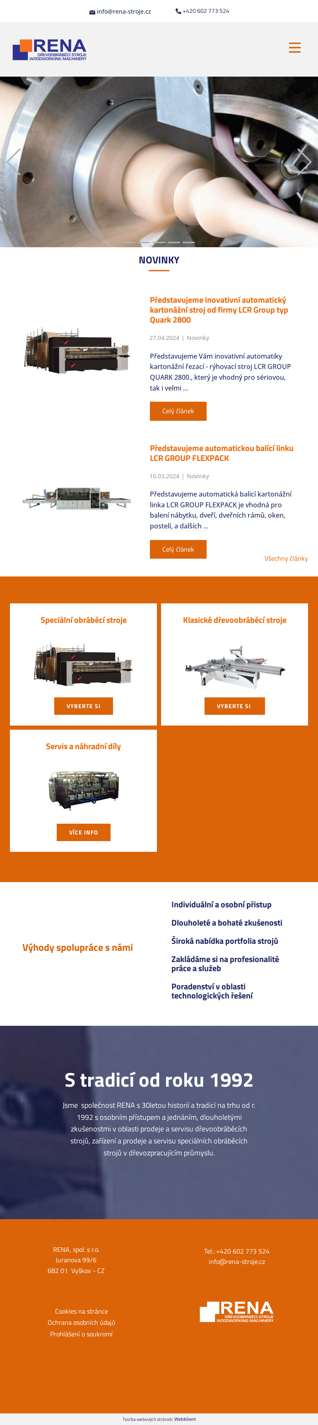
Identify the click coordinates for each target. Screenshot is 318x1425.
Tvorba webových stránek (147, 1419)
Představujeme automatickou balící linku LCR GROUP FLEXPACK (222, 452)
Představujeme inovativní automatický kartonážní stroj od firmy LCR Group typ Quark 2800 (219, 309)
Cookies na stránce (81, 1311)
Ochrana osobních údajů (82, 1322)
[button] (13, 162)
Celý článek (178, 411)
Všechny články (286, 558)
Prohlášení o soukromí (81, 1334)
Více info (83, 832)
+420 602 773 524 (202, 10)
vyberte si (84, 706)
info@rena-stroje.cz (120, 11)
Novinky (198, 338)
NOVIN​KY (159, 259)
